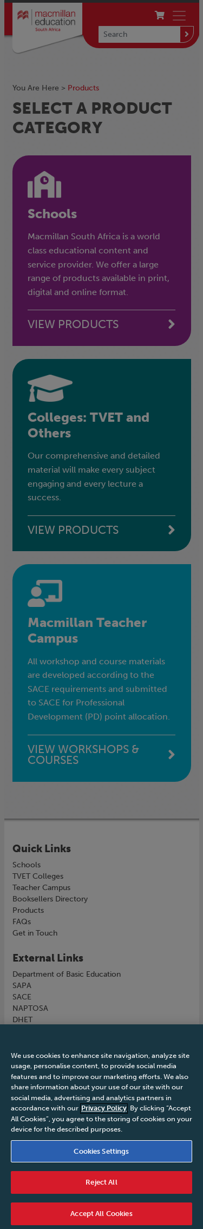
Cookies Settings (101, 1155)
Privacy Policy (104, 1112)
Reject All (101, 1186)
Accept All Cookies (101, 1217)
